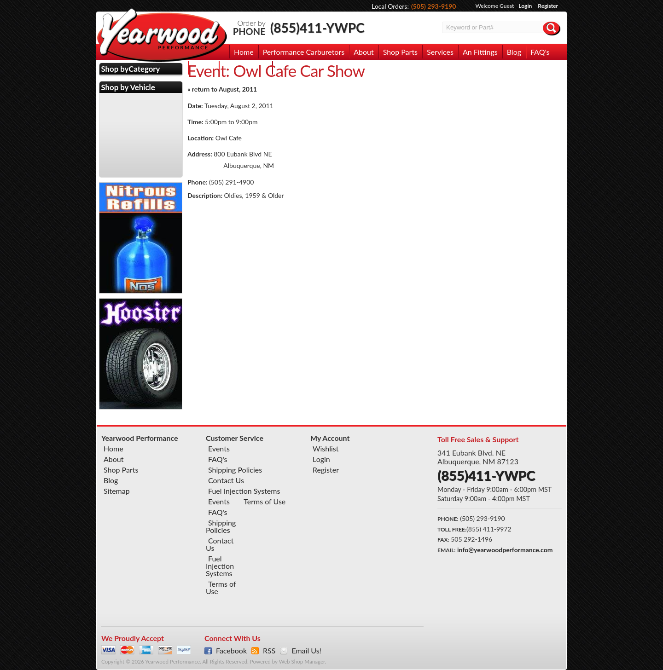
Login (525, 5)
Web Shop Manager (302, 661)
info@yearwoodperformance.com (504, 550)
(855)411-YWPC (317, 27)
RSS (269, 650)
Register (548, 5)
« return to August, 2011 (222, 89)
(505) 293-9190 (433, 6)
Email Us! (306, 650)
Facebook (231, 650)
